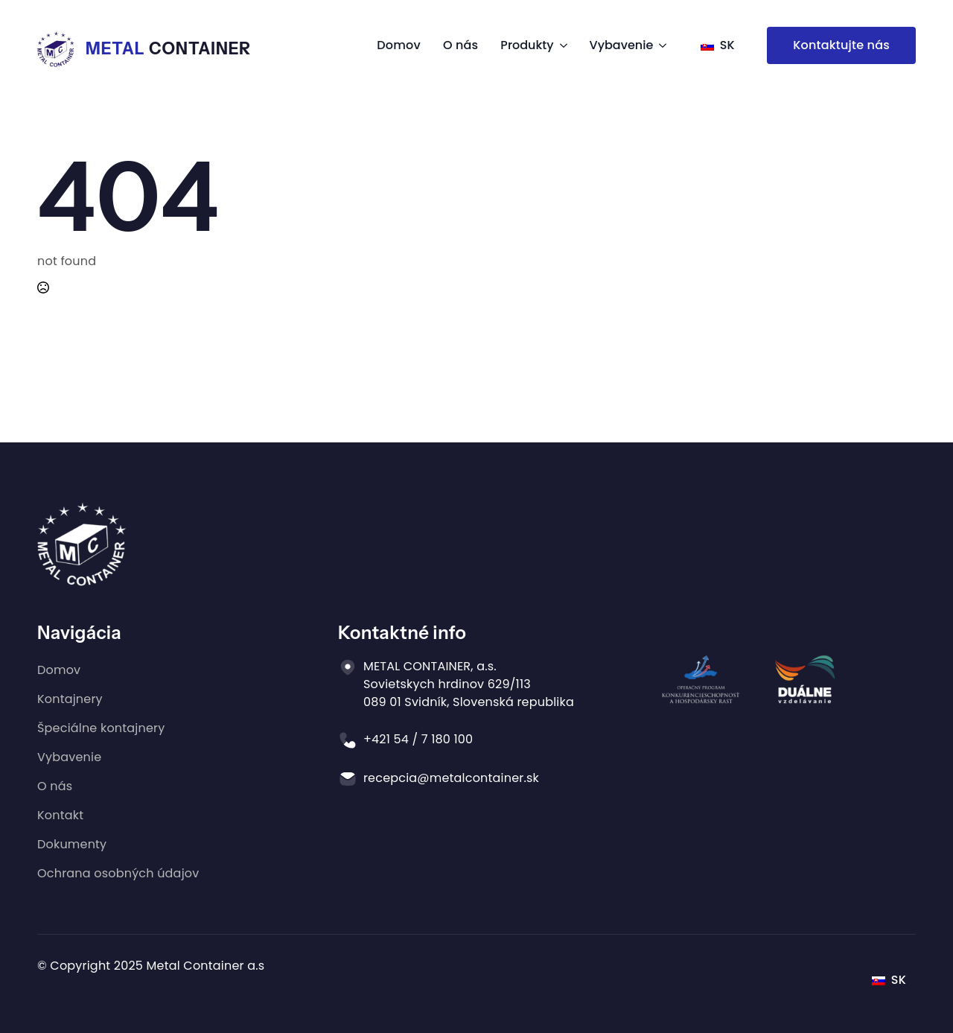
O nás (460, 45)
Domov (399, 45)
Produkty (526, 45)
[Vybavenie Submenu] (659, 45)
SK (718, 45)
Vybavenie (622, 45)
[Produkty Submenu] (560, 45)
